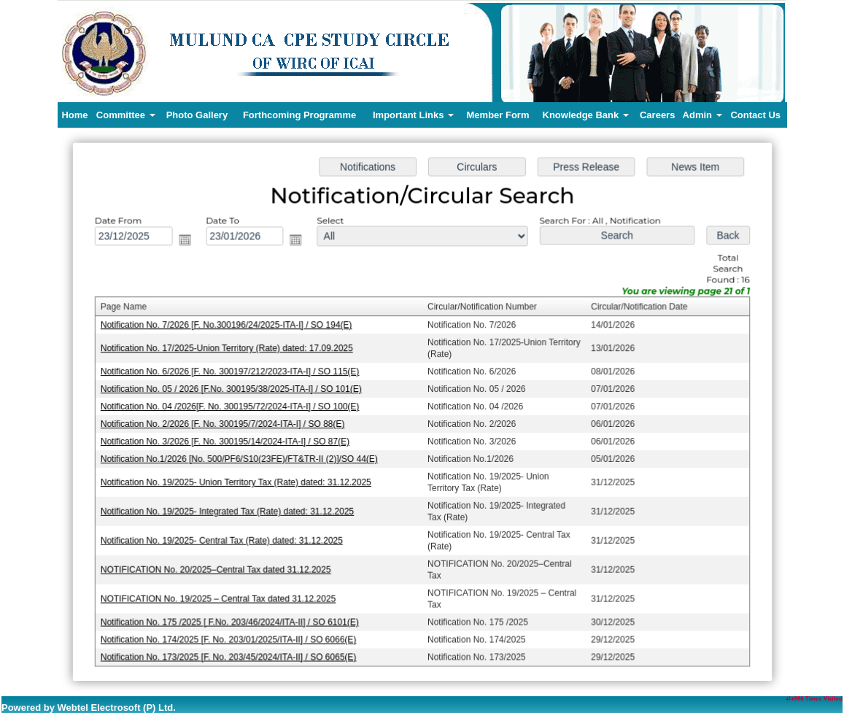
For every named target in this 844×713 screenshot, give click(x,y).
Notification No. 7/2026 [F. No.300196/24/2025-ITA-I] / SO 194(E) (228, 326)
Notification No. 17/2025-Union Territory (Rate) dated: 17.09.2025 (229, 349)
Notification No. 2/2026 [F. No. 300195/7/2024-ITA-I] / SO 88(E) (225, 424)
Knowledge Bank (586, 114)
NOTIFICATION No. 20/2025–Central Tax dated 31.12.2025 (218, 567)
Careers (657, 114)
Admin (702, 114)
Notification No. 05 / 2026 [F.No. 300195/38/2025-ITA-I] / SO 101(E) (234, 390)
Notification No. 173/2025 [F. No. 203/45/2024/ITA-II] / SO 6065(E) (231, 653)
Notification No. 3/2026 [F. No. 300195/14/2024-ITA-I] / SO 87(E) (227, 441)
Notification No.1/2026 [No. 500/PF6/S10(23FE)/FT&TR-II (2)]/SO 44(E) (241, 458)
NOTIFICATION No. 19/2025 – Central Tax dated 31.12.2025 (221, 596)
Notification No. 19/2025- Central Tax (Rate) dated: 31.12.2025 (224, 538)
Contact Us (755, 114)
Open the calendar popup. (188, 243)
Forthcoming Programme (299, 114)
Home (74, 114)
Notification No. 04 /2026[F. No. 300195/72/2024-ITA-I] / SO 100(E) (232, 406)
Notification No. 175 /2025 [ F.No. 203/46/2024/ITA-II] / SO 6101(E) (232, 619)
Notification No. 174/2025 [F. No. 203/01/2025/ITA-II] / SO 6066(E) (231, 636)
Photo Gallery (197, 114)
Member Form (498, 114)
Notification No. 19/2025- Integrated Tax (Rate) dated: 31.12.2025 (230, 510)
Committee (125, 114)
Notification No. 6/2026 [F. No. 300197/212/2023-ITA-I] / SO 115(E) (232, 372)
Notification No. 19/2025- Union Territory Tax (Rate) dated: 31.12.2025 (238, 481)
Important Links (413, 114)
